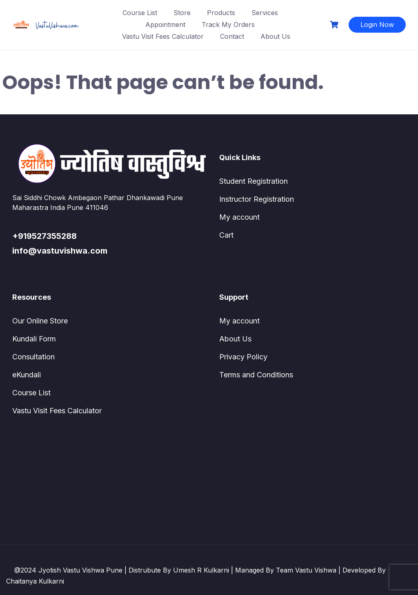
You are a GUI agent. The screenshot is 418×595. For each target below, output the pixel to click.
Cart (226, 235)
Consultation (33, 356)
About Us (275, 36)
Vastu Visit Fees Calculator (163, 36)
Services (264, 13)
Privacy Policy (243, 356)
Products (221, 13)
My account (239, 217)
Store (182, 13)
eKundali (26, 374)
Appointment (165, 24)
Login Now (377, 24)
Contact (232, 36)
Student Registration (253, 181)
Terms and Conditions (256, 374)
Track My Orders (228, 24)
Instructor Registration (256, 199)
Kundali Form (34, 338)
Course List (139, 13)
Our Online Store (40, 320)
